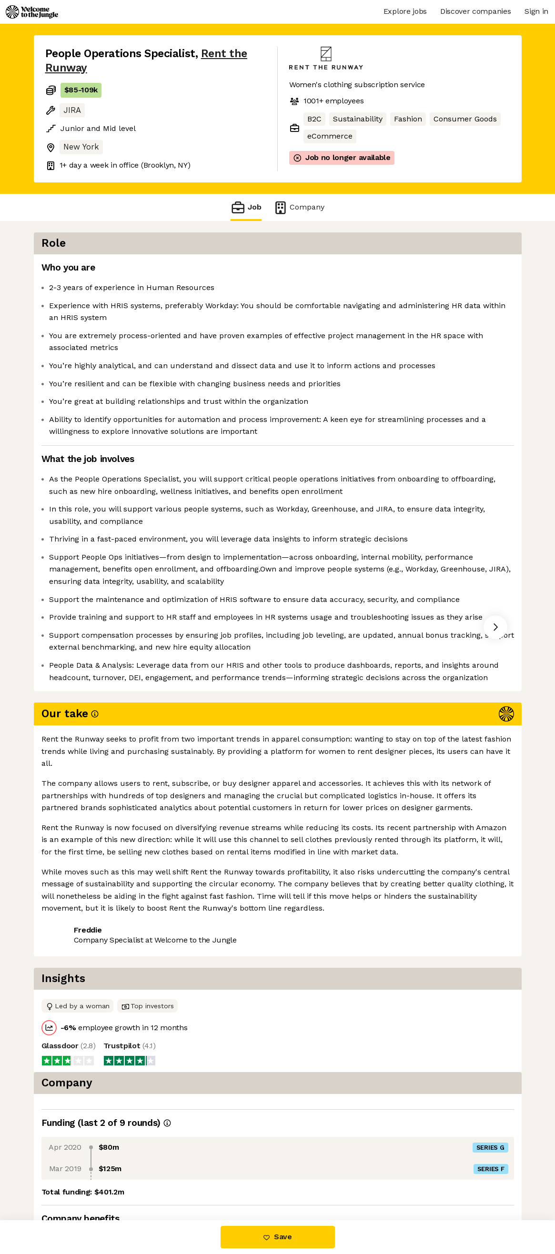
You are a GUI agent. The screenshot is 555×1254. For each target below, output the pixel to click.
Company (298, 207)
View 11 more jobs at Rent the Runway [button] (181, 958)
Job (246, 207)
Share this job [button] (71, 958)
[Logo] (32, 12)
